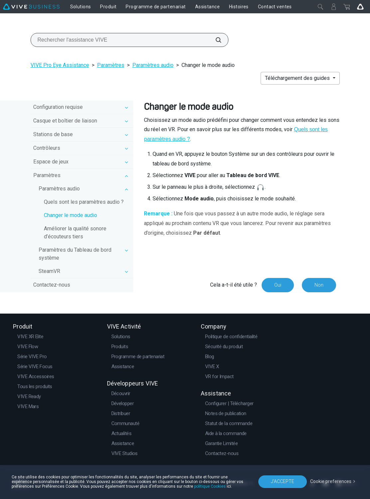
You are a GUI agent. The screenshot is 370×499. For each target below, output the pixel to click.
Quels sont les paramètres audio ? (84, 202)
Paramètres (110, 65)
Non (318, 285)
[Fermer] (320, 6)
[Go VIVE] (360, 6)
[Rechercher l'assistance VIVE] (214, 40)
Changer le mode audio (70, 215)
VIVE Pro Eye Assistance (60, 65)
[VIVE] (31, 6)
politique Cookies (210, 486)
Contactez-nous (51, 285)
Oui (277, 285)
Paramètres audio (153, 65)
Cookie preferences (330, 481)
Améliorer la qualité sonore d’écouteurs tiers (75, 232)
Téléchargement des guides (298, 78)
